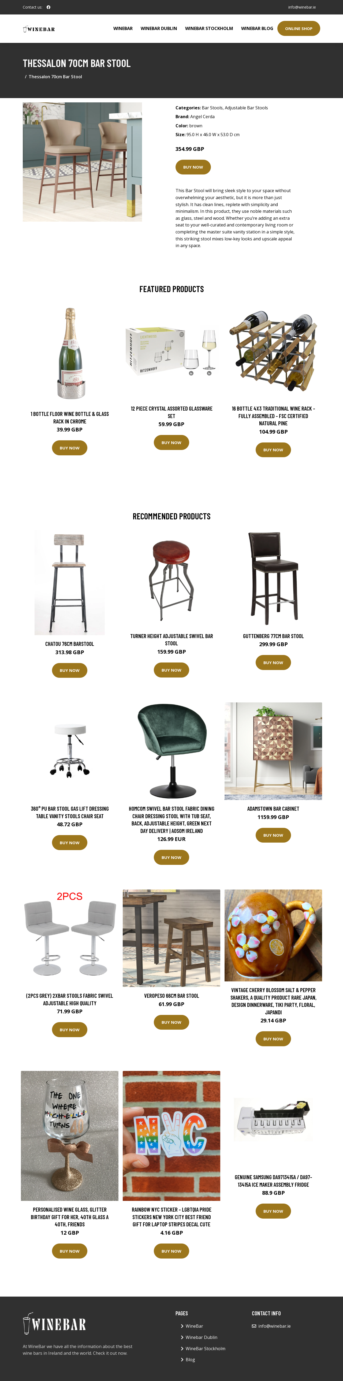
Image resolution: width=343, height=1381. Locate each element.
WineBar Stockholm (209, 28)
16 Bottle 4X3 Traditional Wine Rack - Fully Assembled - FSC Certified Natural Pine (273, 415)
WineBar (123, 28)
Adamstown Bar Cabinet (273, 808)
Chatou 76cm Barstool (69, 643)
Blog (190, 1360)
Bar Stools (212, 108)
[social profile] (48, 7)
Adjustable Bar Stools (246, 108)
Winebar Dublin (159, 28)
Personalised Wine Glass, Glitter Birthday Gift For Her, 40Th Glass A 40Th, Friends (70, 1216)
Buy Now (193, 167)
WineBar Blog (257, 28)
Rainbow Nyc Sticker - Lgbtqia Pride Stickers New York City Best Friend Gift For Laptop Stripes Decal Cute (171, 1216)
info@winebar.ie (302, 7)
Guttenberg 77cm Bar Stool (273, 635)
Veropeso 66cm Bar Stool (171, 995)
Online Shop (298, 28)
